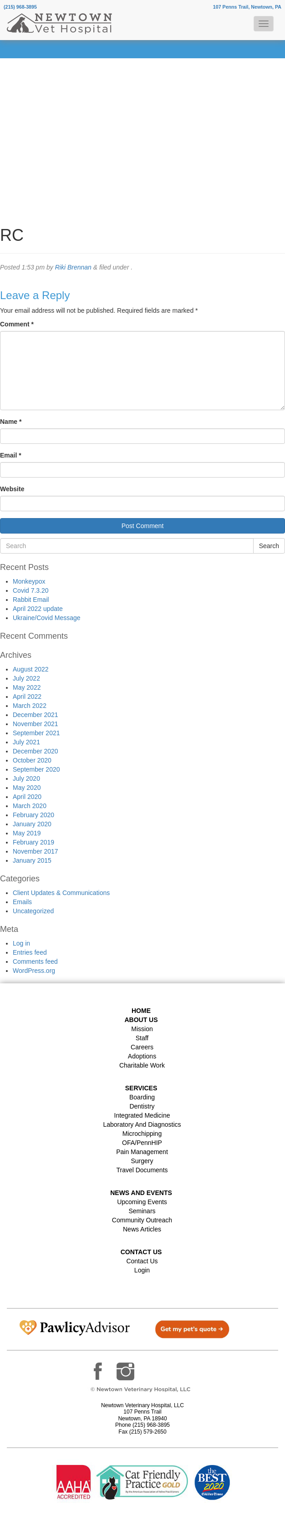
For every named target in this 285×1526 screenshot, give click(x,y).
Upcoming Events (142, 1202)
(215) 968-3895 (20, 7)
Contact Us (142, 1261)
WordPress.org (34, 970)
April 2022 (27, 696)
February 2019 (33, 842)
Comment (17, 324)
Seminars (141, 1211)
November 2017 (35, 851)
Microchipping (142, 1133)
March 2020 (29, 805)
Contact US (141, 1252)
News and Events (141, 1192)
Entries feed (30, 952)
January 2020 (32, 824)
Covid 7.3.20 (31, 590)
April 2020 (27, 796)
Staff (142, 1038)
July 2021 (26, 742)
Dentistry (141, 1106)
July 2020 (26, 778)
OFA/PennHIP (142, 1142)
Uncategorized (33, 911)
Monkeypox (29, 581)
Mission (142, 1029)
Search (269, 545)
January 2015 (32, 860)
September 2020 (36, 769)
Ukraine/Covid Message (47, 617)
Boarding (142, 1097)
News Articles (142, 1229)
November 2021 (35, 723)
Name (10, 421)
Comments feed (35, 961)
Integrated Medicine (142, 1115)
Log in (21, 943)
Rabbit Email (31, 599)
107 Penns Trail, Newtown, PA (247, 7)
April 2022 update (38, 608)
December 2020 (35, 751)
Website (12, 489)
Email (10, 455)
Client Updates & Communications (61, 892)
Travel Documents (142, 1170)
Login (142, 1270)
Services (141, 1088)
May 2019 (27, 833)
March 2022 (29, 705)
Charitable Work (142, 1065)
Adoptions (142, 1056)
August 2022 (31, 669)
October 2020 (32, 760)
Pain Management (142, 1151)
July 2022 (26, 678)
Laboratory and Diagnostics (142, 1124)
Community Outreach (142, 1220)
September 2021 (36, 733)
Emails (22, 901)
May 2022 (27, 687)
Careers (142, 1047)
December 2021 (35, 714)
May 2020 (27, 787)
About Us (141, 1019)
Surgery (142, 1161)
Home (141, 1010)
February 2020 (33, 815)
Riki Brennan (73, 267)
